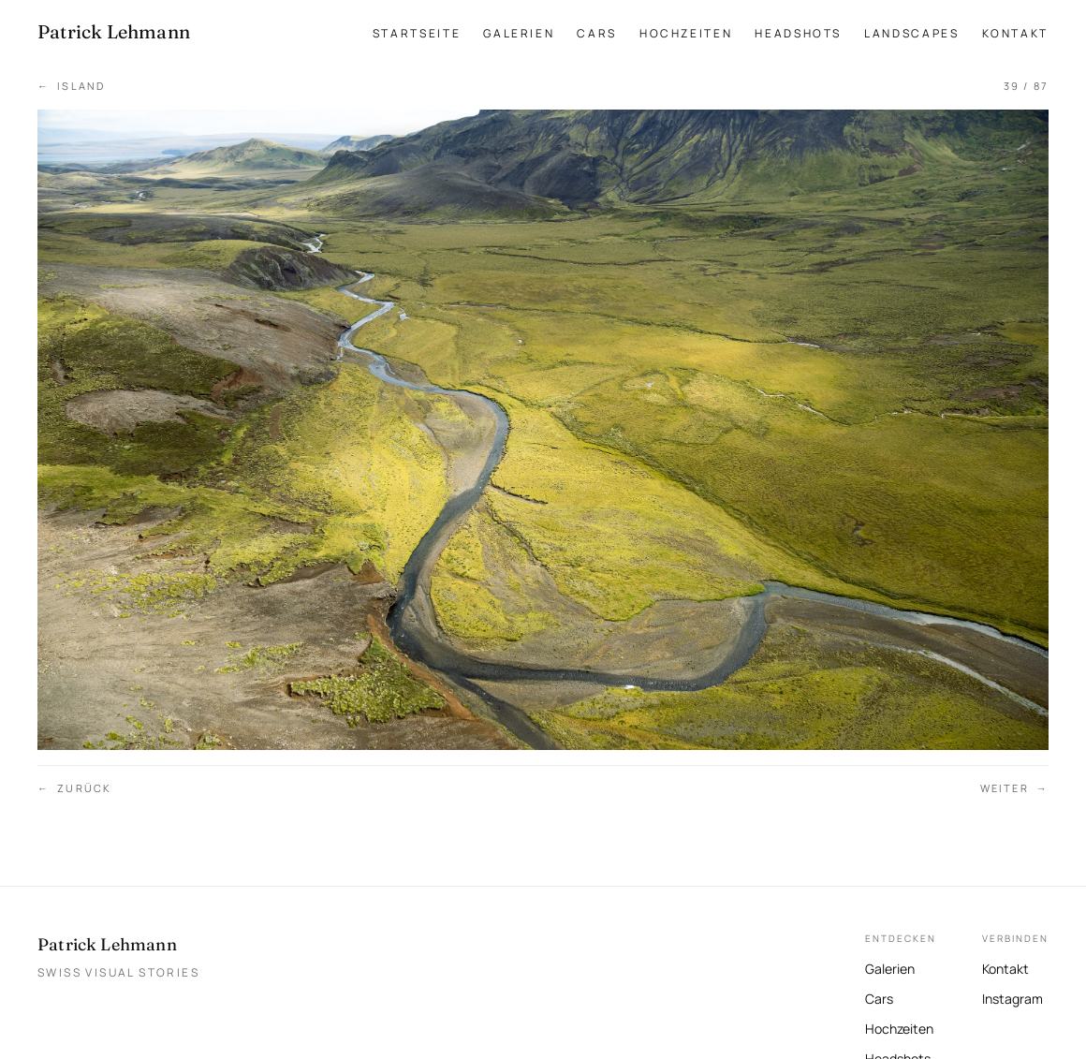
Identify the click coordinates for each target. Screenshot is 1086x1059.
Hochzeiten (685, 33)
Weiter (1014, 789)
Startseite (417, 33)
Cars (597, 33)
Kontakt (1015, 33)
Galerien (518, 33)
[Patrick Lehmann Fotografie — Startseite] (113, 32)
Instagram (1012, 997)
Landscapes (911, 33)
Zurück (74, 789)
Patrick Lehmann (107, 944)
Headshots (798, 33)
